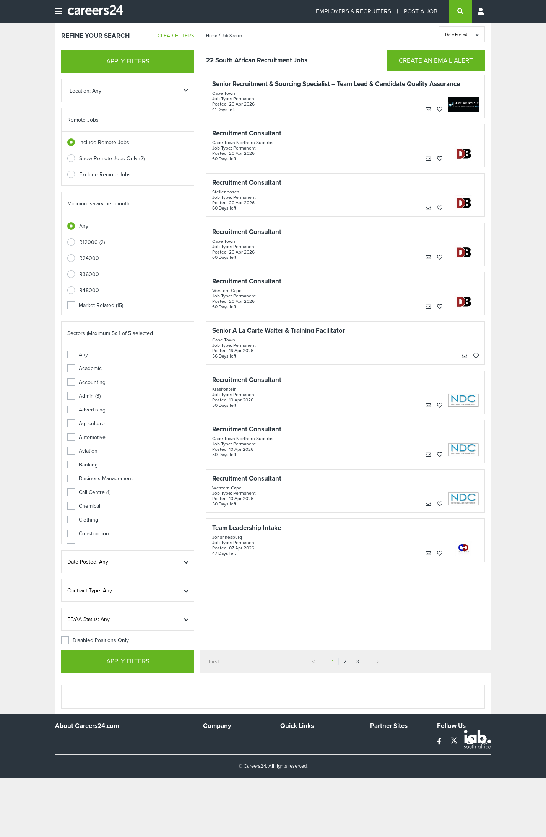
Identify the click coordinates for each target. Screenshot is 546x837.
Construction (88, 534)
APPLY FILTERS (128, 61)
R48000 (89, 290)
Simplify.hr (382, 740)
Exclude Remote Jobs (105, 175)
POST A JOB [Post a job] (420, 11)
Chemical (83, 506)
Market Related (95, 305)
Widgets (289, 771)
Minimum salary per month (98, 204)
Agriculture (86, 423)
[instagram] (484, 741)
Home (211, 36)
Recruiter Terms (299, 782)
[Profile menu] (481, 11)
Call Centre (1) (88, 492)
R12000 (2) (92, 242)
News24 (380, 751)
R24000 (89, 258)
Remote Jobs (83, 120)
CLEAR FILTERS (176, 36)
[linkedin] (470, 741)
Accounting (86, 382)
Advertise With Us (224, 751)
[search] (460, 11)
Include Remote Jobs (104, 142)
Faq (284, 792)
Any (83, 226)
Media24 (380, 771)
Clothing (82, 520)
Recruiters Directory (304, 740)
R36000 (89, 274)
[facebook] (440, 741)
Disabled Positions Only (95, 640)
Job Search (232, 36)
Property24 (383, 761)
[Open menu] (58, 11)
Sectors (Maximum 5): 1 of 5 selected (110, 333)
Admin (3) (84, 396)
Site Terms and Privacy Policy (314, 761)
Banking (82, 465)
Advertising (86, 410)
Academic (84, 368)
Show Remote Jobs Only (112, 158)
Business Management (100, 479)
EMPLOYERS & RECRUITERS (353, 11)
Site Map (290, 751)
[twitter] (454, 741)
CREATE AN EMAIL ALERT (436, 60)
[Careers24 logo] (92, 11)
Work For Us (217, 740)
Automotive (86, 437)
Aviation (82, 451)
